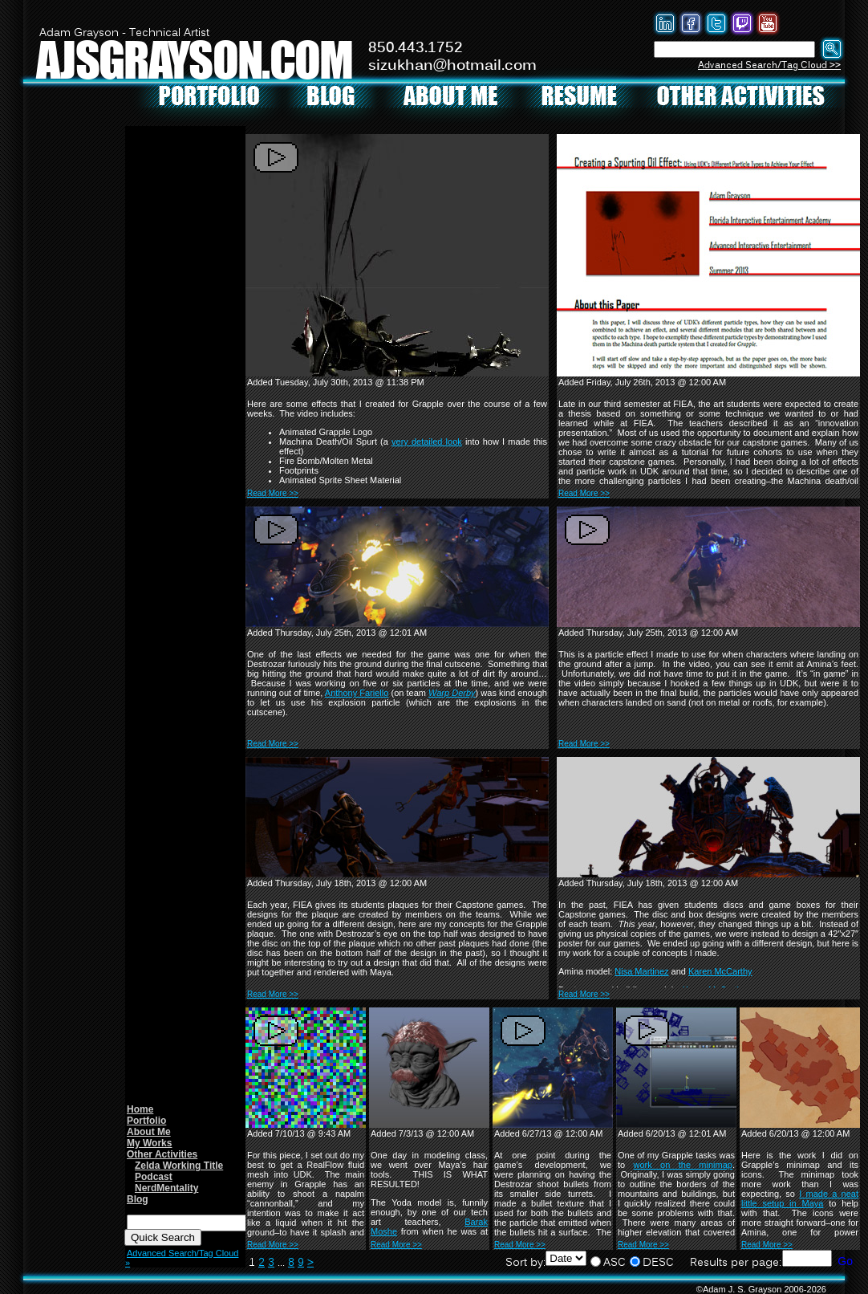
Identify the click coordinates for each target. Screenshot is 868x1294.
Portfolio (146, 1120)
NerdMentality (166, 1188)
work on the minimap (683, 1165)
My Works (149, 1143)
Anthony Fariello (357, 693)
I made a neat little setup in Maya (799, 1198)
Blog (137, 1199)
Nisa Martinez (641, 971)
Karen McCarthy (720, 971)
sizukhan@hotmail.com (452, 66)
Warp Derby (452, 693)
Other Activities (162, 1154)
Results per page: (735, 1263)
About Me (149, 1131)
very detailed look (426, 441)
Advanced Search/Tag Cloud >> (769, 65)
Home (140, 1109)
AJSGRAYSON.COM (194, 59)
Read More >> (272, 493)
